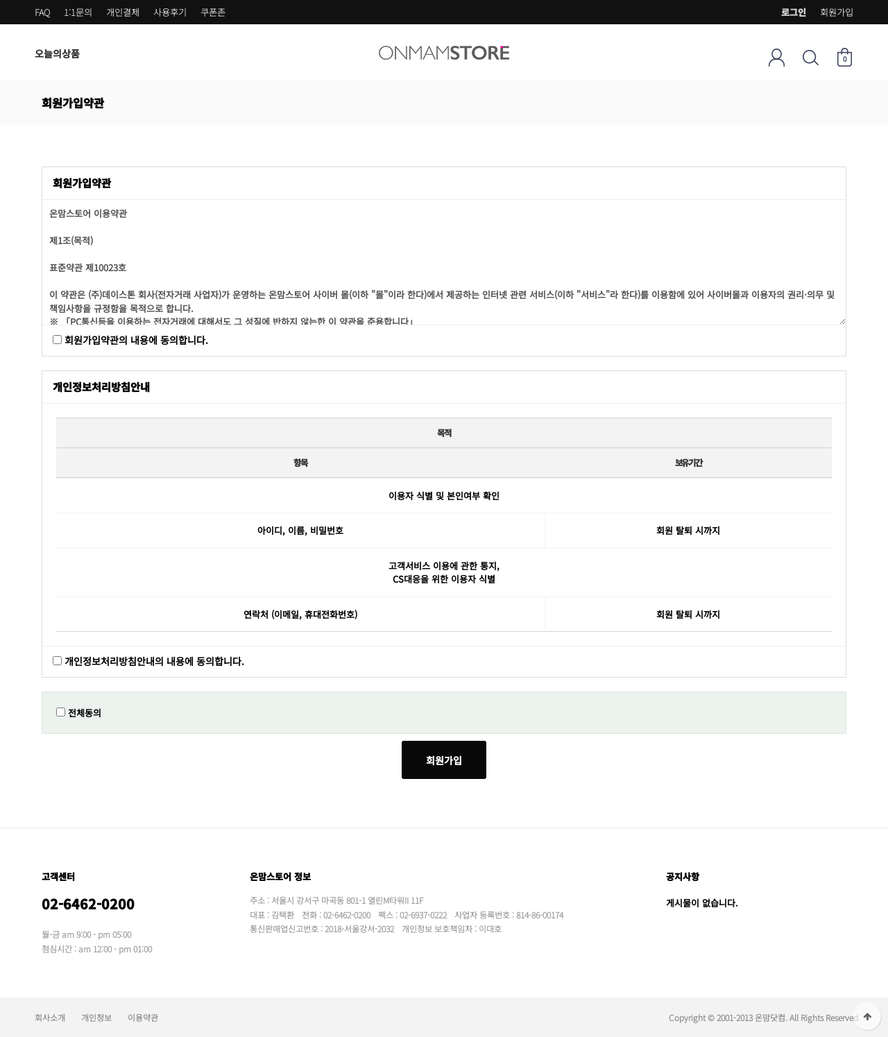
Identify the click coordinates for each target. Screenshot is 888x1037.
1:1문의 (78, 12)
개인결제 (122, 12)
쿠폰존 (212, 12)
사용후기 (170, 12)
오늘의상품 (57, 53)
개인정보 (96, 1017)
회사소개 (50, 1017)
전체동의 (84, 712)
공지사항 (682, 876)
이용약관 (143, 1017)
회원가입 (836, 12)
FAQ (42, 12)
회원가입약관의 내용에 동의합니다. (136, 340)
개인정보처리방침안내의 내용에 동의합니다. (154, 662)
